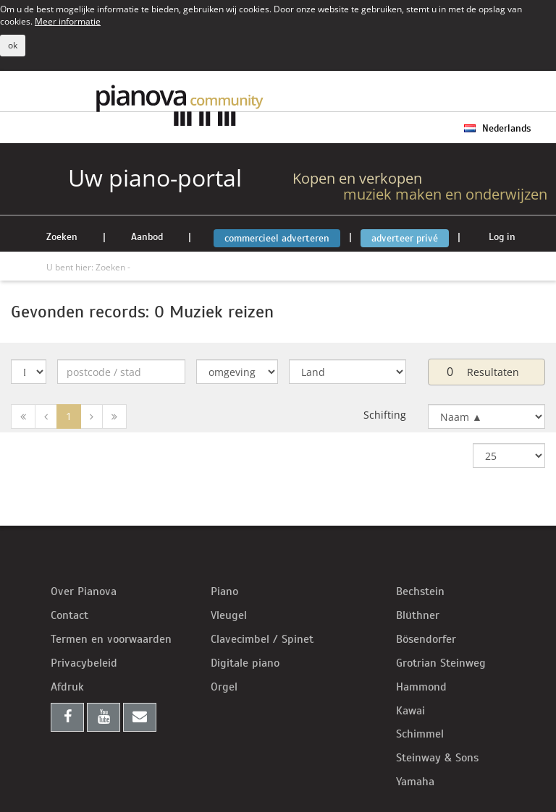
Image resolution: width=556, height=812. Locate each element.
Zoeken (61, 237)
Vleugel (229, 615)
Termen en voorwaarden (111, 639)
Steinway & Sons (437, 758)
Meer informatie (68, 21)
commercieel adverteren (276, 238)
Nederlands (497, 128)
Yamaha (415, 781)
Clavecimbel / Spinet (262, 639)
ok (12, 45)
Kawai (410, 711)
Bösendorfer (426, 639)
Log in (502, 237)
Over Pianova (84, 591)
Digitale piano (245, 663)
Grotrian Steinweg (441, 663)
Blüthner (417, 615)
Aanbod (147, 237)
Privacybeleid (84, 663)
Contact (69, 615)
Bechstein (420, 591)
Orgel (224, 687)
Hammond (421, 687)
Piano (224, 591)
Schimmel (420, 734)
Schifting (384, 415)
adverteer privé (404, 238)
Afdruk (67, 687)
